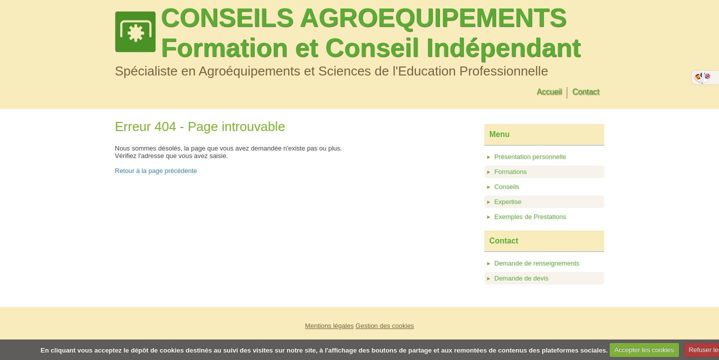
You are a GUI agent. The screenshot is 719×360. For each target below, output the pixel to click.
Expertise (507, 202)
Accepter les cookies (644, 350)
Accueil (549, 92)
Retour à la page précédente (156, 170)
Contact (585, 92)
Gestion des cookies (385, 326)
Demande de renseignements (537, 263)
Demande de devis (521, 278)
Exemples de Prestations (530, 216)
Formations (510, 172)
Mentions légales (329, 326)
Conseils (506, 186)
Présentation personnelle (530, 156)
